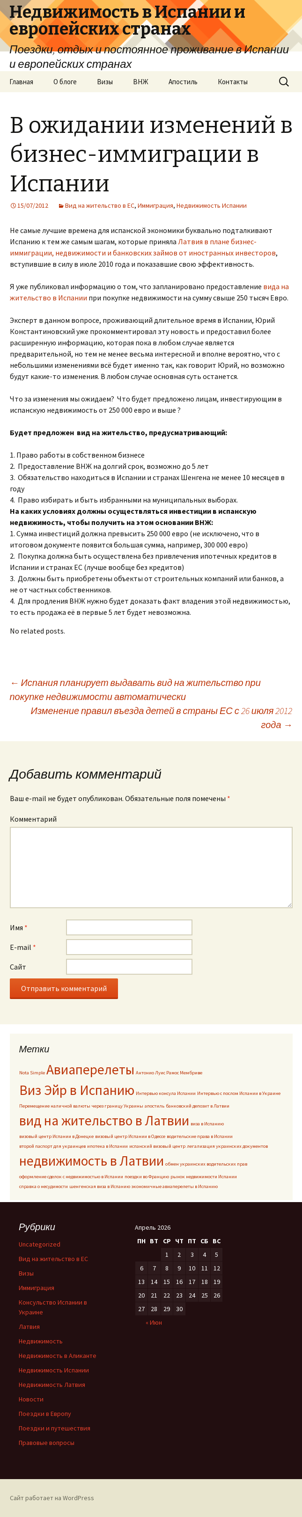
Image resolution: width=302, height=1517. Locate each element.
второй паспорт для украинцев (52, 1146)
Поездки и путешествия (54, 1428)
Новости (31, 1399)
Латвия (29, 1326)
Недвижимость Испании (212, 205)
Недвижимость (41, 1341)
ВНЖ (140, 81)
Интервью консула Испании (166, 1093)
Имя (19, 927)
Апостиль (183, 81)
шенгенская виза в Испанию (99, 1186)
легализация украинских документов (227, 1146)
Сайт (18, 966)
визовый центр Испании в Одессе (130, 1136)
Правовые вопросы (46, 1442)
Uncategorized (39, 1244)
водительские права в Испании (200, 1136)
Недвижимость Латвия (52, 1384)
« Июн (154, 1322)
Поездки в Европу (45, 1413)
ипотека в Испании (107, 1146)
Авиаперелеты (90, 1069)
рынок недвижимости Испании (203, 1177)
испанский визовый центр (157, 1146)
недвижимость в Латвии (91, 1160)
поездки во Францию (147, 1177)
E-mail (23, 947)
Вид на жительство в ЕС (99, 205)
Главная (21, 81)
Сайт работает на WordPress (52, 1498)
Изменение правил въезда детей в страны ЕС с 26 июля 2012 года (161, 717)
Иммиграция (155, 205)
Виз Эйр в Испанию (76, 1090)
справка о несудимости (43, 1186)
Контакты (233, 81)
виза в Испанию (207, 1124)
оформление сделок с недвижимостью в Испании (71, 1177)
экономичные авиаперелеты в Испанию (175, 1186)
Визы (105, 81)
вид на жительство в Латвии (104, 1120)
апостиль (154, 1106)
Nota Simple (32, 1073)
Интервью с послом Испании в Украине (238, 1093)
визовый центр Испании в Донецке (56, 1136)
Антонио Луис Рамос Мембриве (169, 1073)
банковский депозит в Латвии (197, 1106)
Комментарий (33, 819)
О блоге (65, 81)
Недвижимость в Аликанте (57, 1355)
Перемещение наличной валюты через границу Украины (81, 1106)
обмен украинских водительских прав (206, 1164)
